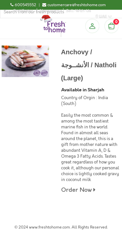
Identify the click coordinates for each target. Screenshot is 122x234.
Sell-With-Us (78, 10)
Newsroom (50, 10)
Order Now (78, 190)
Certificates (23, 10)
